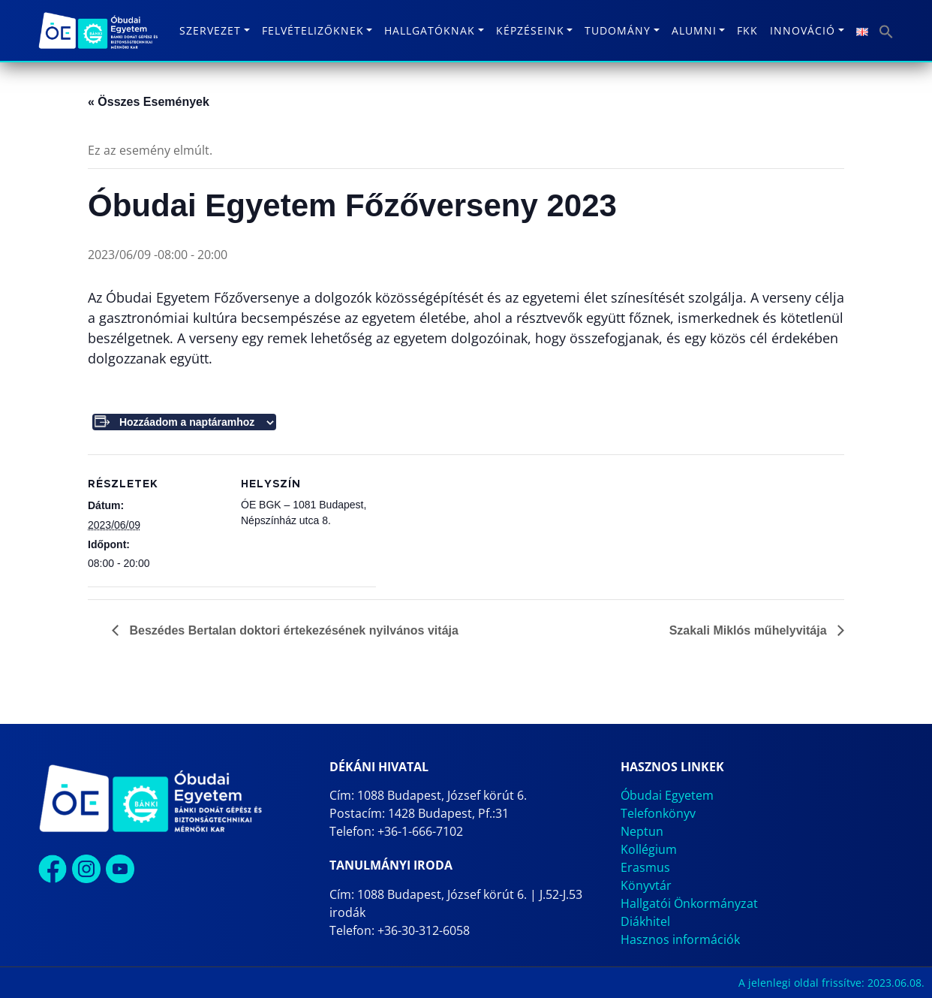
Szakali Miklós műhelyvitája (749, 630)
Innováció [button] (802, 30)
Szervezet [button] (210, 30)
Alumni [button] (694, 30)
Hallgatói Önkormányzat (689, 903)
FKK (747, 30)
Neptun (642, 831)
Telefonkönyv (658, 813)
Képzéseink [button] (530, 30)
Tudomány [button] (618, 30)
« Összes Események (148, 101)
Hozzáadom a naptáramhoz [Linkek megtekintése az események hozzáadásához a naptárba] (186, 422)
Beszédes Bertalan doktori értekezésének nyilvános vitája (292, 630)
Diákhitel (645, 921)
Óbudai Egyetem (667, 795)
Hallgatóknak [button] (429, 30)
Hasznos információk (680, 939)
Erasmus (645, 867)
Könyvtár (646, 885)
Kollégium (649, 849)
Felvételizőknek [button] (313, 30)
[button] (886, 30)
